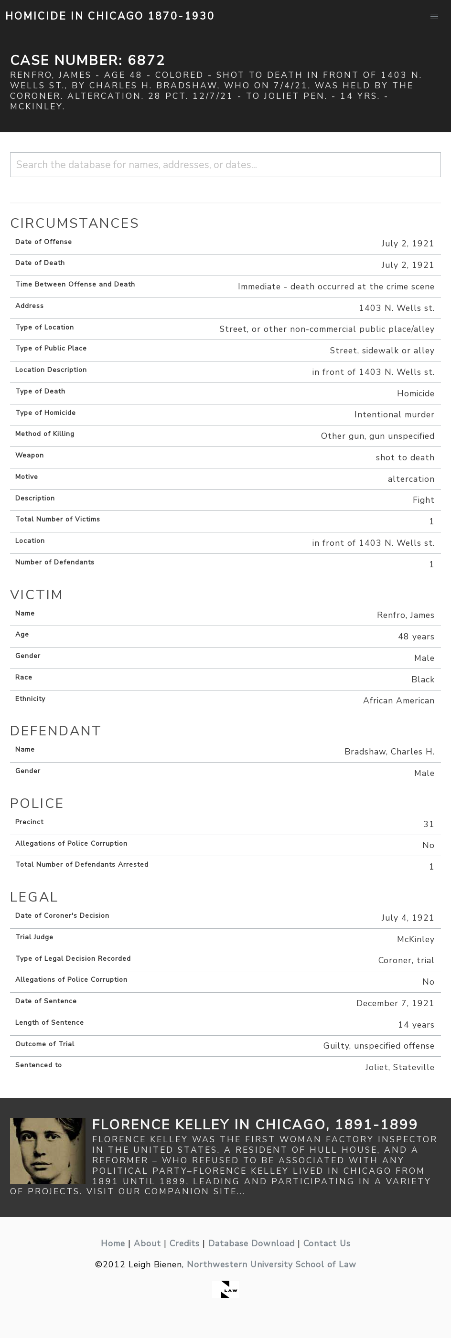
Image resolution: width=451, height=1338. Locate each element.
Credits (185, 1243)
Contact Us (327, 1243)
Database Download (251, 1243)
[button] (434, 16)
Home (113, 1243)
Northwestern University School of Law (271, 1264)
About (147, 1243)
